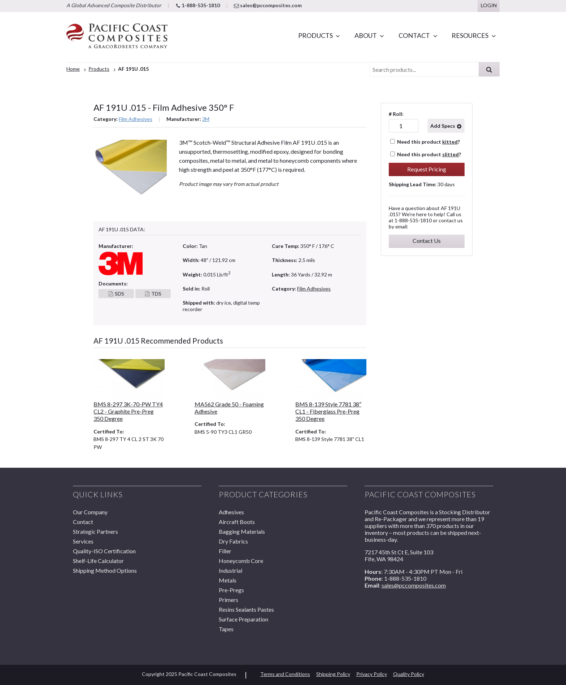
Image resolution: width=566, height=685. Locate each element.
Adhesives (231, 512)
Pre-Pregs (231, 589)
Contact (414, 35)
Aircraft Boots (237, 521)
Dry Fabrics (233, 541)
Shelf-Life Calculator (98, 560)
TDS (156, 294)
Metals (227, 580)
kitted (450, 142)
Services (83, 541)
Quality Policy (408, 674)
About (365, 35)
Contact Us (427, 240)
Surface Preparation (243, 619)
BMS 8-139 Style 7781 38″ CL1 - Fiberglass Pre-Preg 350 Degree (328, 411)
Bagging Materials (242, 531)
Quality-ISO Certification (104, 550)
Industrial (230, 570)
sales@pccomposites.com (268, 5)
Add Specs (442, 126)
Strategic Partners (95, 531)
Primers (228, 599)
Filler (225, 550)
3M (205, 119)
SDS (119, 294)
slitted (450, 154)
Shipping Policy (333, 674)
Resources (470, 35)
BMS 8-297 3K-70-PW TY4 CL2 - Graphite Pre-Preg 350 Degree (128, 411)
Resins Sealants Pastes (246, 609)
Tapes (226, 628)
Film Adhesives (135, 119)
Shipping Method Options (105, 570)
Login (489, 5)
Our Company (90, 512)
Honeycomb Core (241, 560)
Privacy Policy (371, 674)
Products (315, 35)
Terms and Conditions (285, 674)
